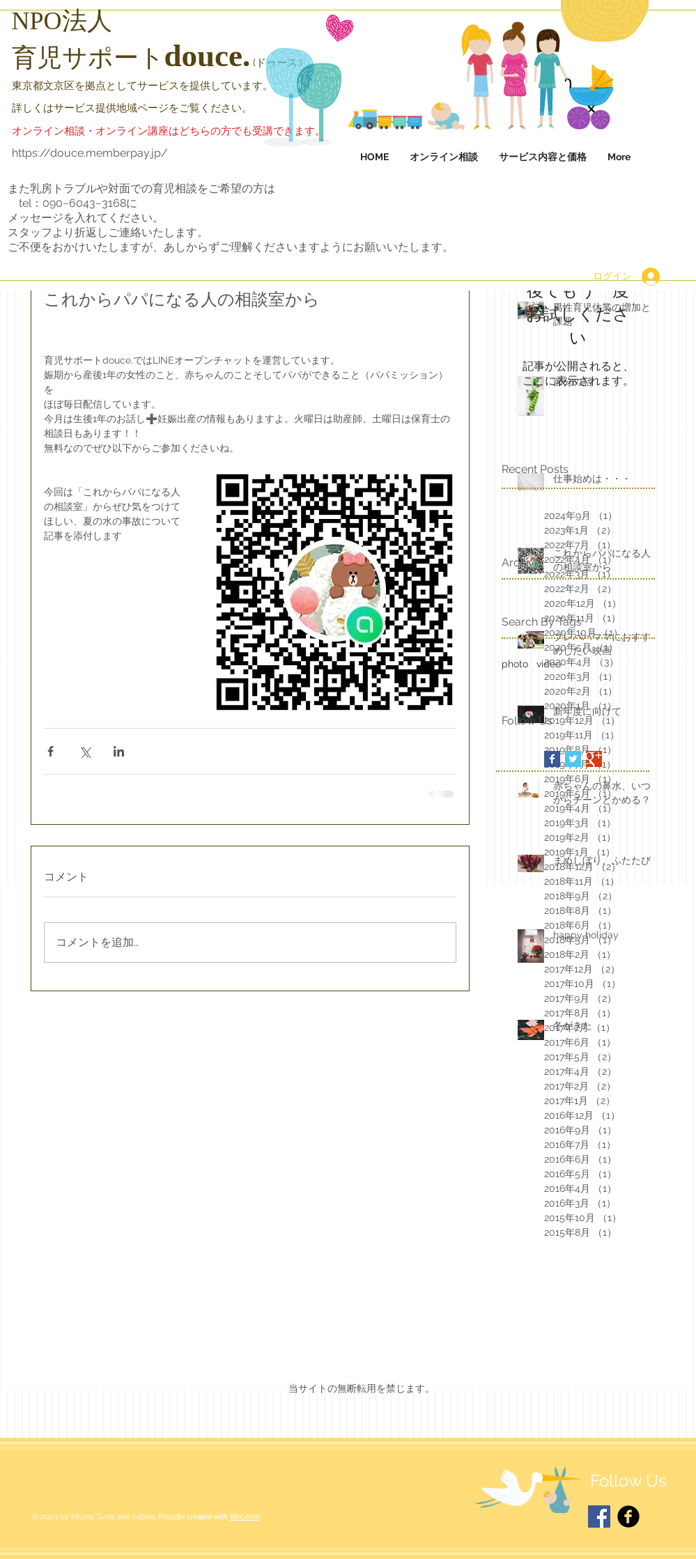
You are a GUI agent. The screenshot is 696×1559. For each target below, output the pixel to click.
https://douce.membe (69, 153)
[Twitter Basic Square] (573, 759)
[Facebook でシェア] (50, 751)
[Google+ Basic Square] (594, 759)
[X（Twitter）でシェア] (84, 751)
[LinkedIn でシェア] (118, 751)
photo (515, 663)
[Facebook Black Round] (628, 1516)
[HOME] (98, 44)
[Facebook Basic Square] (552, 759)
